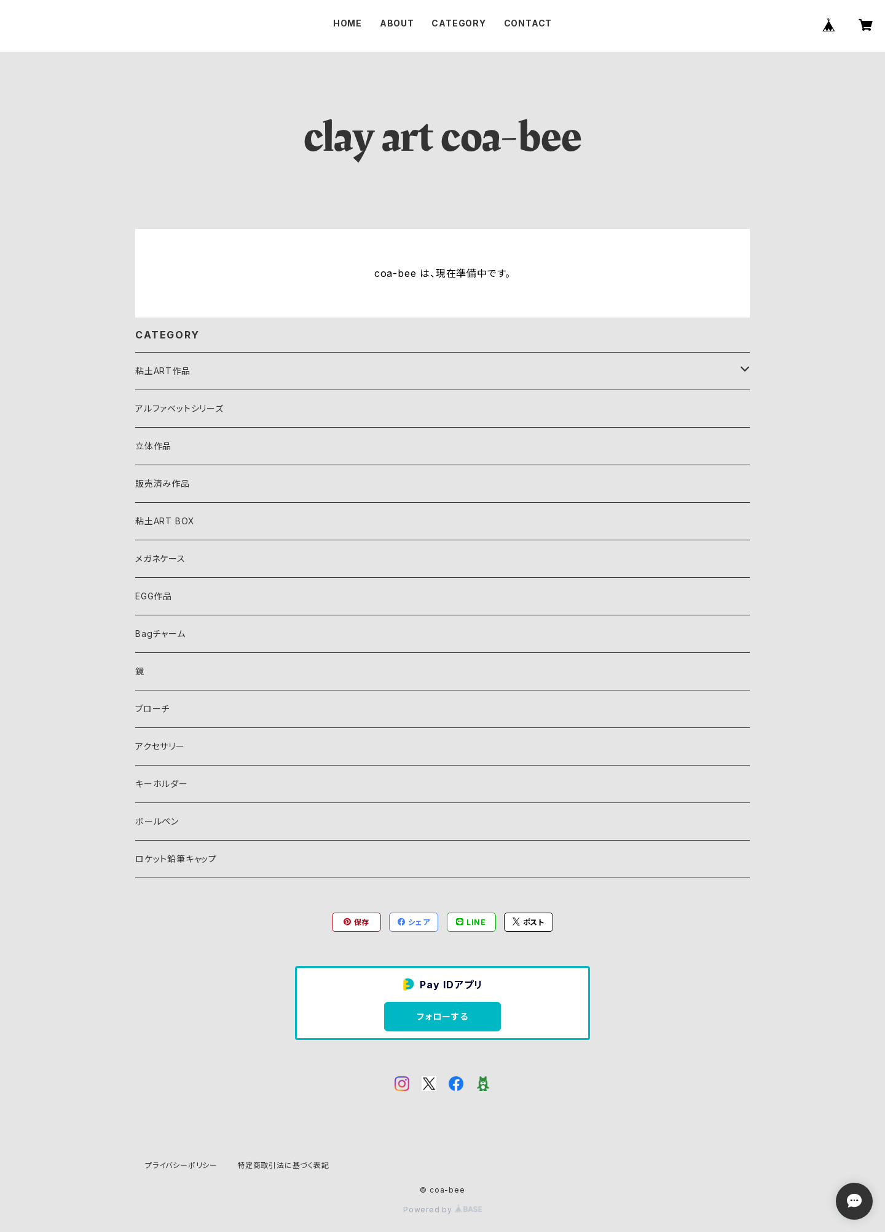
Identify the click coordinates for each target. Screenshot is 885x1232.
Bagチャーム (160, 633)
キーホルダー (161, 783)
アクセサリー (160, 746)
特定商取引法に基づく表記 (283, 1165)
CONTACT (528, 23)
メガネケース (160, 558)
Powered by (442, 1209)
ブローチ (152, 708)
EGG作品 (153, 596)
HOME (347, 23)
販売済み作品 (162, 483)
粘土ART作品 (163, 371)
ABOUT (397, 23)
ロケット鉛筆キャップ (176, 859)
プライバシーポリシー (181, 1165)
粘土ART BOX (165, 521)
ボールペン (157, 821)
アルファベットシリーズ (179, 408)
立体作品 (153, 446)
